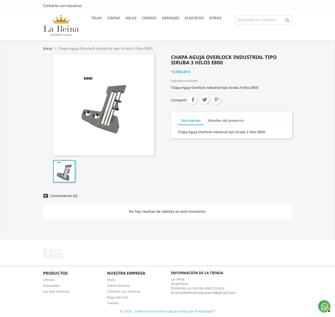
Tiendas (113, 303)
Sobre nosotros (118, 285)
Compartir (192, 99)
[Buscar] (264, 19)
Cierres (149, 17)
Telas (96, 17)
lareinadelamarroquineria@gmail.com (203, 292)
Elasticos (194, 17)
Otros (215, 17)
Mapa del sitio (117, 297)
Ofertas (48, 280)
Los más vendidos (56, 291)
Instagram (57, 253)
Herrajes (170, 17)
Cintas (113, 17)
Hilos (130, 17)
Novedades (51, 285)
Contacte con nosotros (62, 5)
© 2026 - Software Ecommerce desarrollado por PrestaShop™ (167, 311)
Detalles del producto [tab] (226, 120)
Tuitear (204, 99)
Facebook (48, 253)
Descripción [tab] (191, 120)
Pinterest (216, 99)
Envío (111, 280)
